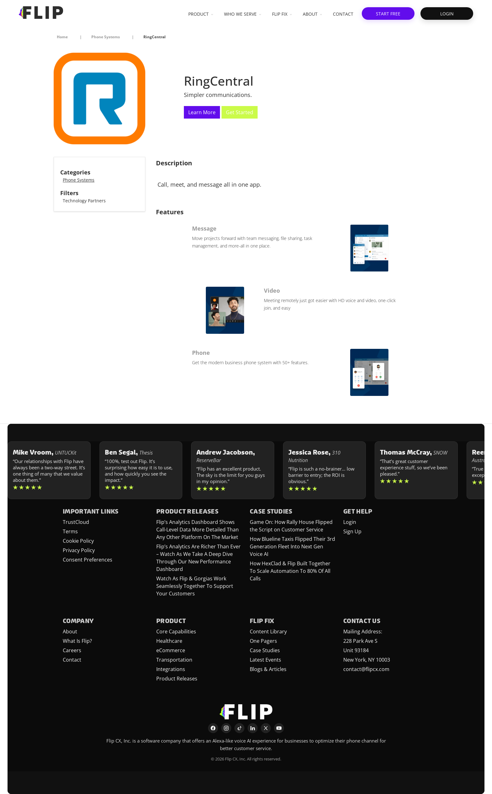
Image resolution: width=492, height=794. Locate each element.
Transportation (174, 659)
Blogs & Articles (268, 669)
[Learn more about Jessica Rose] (324, 470)
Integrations (170, 669)
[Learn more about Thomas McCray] (416, 470)
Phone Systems (78, 180)
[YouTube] (279, 728)
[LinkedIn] (253, 728)
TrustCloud (76, 522)
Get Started (239, 112)
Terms (70, 531)
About (70, 631)
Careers (72, 650)
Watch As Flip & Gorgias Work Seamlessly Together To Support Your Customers (194, 586)
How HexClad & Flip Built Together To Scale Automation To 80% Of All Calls (290, 571)
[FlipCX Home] (41, 12)
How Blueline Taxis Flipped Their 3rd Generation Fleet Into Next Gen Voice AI (292, 546)
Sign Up (352, 531)
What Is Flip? (77, 640)
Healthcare (169, 640)
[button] (388, 13)
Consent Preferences (87, 559)
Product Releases (176, 678)
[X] (266, 728)
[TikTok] (239, 728)
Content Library (268, 631)
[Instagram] (226, 728)
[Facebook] (213, 728)
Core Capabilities (176, 631)
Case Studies (265, 650)
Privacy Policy (79, 550)
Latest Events (265, 659)
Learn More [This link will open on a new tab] (202, 112)
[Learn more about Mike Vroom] (49, 470)
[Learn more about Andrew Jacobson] (232, 470)
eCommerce (170, 650)
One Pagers (263, 640)
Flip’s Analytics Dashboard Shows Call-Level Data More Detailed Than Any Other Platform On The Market (197, 530)
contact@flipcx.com (366, 669)
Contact (72, 659)
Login (349, 522)
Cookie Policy (78, 540)
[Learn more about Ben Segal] (141, 470)
